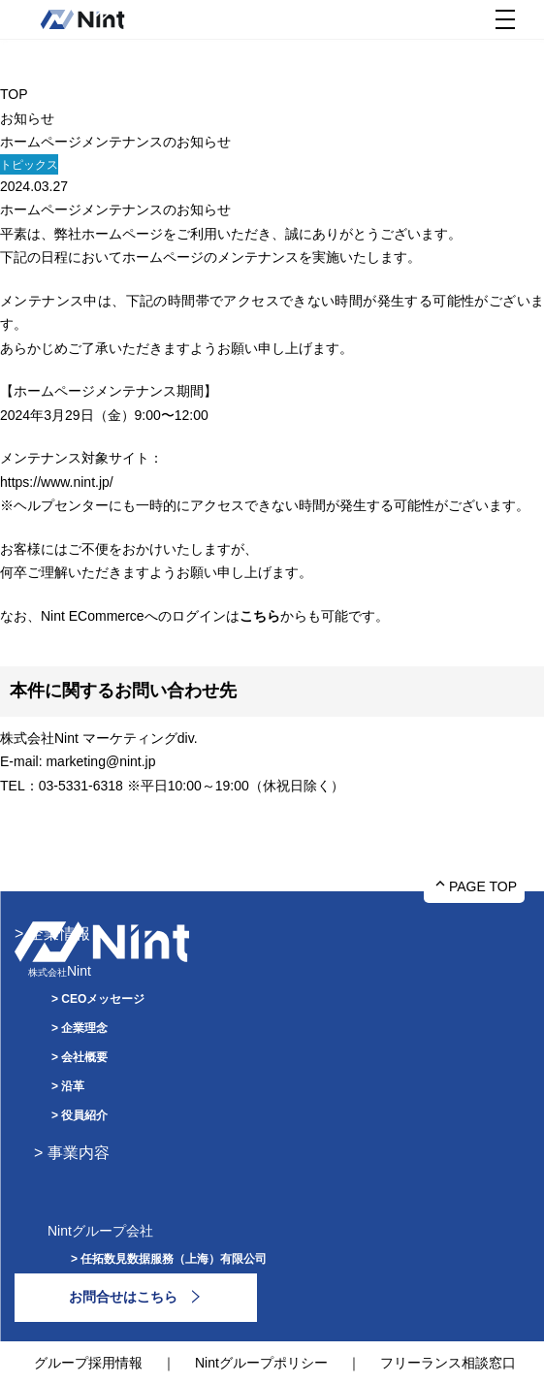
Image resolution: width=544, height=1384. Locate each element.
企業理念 (84, 1028)
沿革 (72, 1086)
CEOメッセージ (102, 999)
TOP (14, 94)
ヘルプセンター (61, 505)
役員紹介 (84, 1115)
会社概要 (84, 1057)
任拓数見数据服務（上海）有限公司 (173, 1259)
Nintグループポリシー (261, 1362)
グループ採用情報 (88, 1362)
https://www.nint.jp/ (56, 482)
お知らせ (27, 118)
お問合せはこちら (123, 1296)
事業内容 (79, 1152)
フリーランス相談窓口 (448, 1362)
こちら (260, 616)
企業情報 (59, 933)
